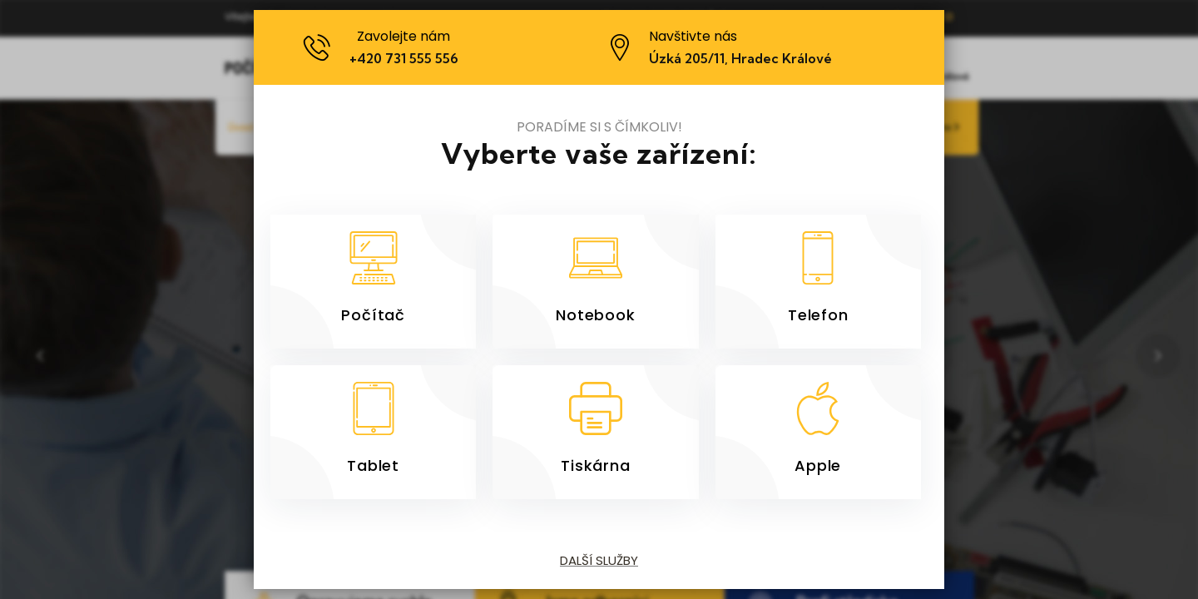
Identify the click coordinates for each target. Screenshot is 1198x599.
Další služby (599, 560)
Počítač (373, 314)
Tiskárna (595, 465)
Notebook (595, 314)
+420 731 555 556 (404, 58)
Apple (818, 465)
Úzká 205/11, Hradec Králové (740, 58)
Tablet (373, 465)
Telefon (818, 314)
